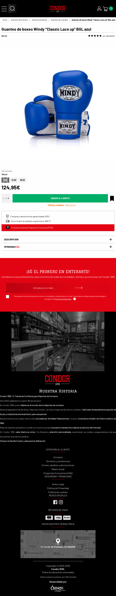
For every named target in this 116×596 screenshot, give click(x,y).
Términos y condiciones (58, 461)
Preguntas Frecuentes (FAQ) (58, 473)
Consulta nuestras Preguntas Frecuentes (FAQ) (29, 228)
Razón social (58, 469)
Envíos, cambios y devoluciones (58, 465)
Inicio (5, 20)
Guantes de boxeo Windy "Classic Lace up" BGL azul (93, 20)
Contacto (58, 457)
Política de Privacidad (58, 488)
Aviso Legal (58, 484)
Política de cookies (58, 492)
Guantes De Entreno (19, 20)
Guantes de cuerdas (59, 20)
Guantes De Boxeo (39, 20)
